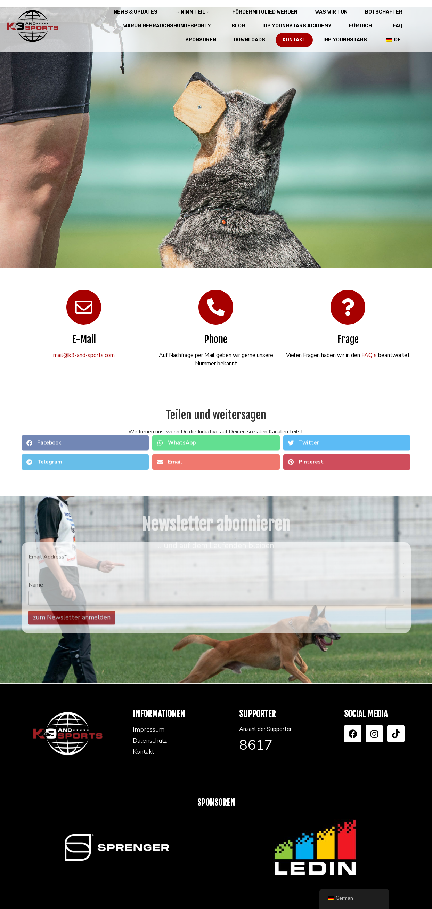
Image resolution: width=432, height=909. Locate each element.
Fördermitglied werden (264, 12)
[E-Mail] (83, 307)
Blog (238, 26)
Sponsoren (200, 40)
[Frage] (347, 307)
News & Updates (135, 12)
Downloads (249, 40)
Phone (215, 339)
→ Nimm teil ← (195, 12)
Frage (348, 339)
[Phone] (215, 307)
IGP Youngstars (345, 40)
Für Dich (362, 26)
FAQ (397, 26)
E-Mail (84, 339)
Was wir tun (331, 12)
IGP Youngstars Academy (297, 26)
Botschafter (383, 12)
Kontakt (294, 40)
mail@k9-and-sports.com (84, 355)
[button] (85, 421)
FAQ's (369, 355)
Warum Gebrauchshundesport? (168, 26)
